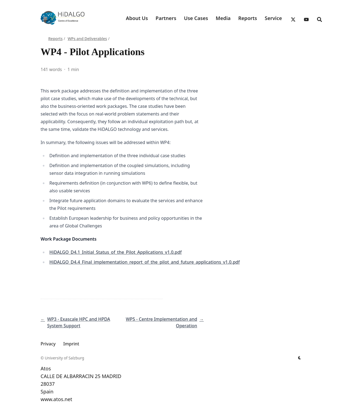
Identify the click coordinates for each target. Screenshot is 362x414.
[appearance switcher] (299, 358)
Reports (55, 38)
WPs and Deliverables (87, 38)
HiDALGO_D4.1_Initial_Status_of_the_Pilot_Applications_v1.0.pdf (115, 252)
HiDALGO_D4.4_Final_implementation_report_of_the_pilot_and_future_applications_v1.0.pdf (144, 262)
